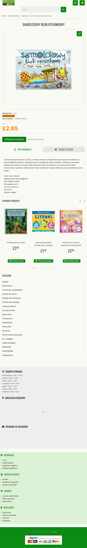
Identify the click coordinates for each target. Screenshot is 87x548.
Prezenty (6, 330)
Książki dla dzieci (14, 16)
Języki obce (7, 314)
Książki (5, 281)
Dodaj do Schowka (37, 139)
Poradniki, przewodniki (12, 290)
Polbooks (54, 532)
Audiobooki (7, 322)
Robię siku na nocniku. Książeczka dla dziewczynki (74, 243)
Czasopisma (7, 318)
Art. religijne (7, 339)
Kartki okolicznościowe (12, 335)
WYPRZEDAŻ (7, 351)
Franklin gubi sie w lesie (19, 242)
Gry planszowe (8, 310)
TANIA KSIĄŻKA (8, 343)
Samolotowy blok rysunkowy (40, 16)
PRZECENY (6, 347)
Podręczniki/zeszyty (10, 302)
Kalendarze (7, 286)
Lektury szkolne (9, 306)
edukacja (25, 16)
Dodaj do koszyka (14, 139)
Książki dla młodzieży (11, 298)
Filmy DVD (6, 326)
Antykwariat (7, 355)
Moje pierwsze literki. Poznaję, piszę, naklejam (46, 243)
